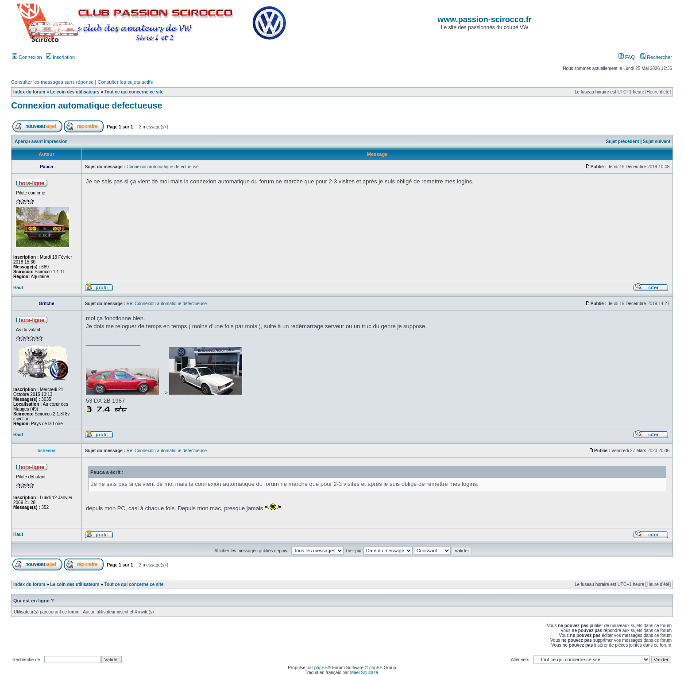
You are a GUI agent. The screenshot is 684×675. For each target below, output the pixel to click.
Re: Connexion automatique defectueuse (167, 303)
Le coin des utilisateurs (74, 91)
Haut (18, 287)
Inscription (60, 57)
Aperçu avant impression (41, 141)
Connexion (27, 57)
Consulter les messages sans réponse (52, 82)
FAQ (626, 57)
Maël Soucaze (364, 672)
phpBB (321, 667)
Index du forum (29, 91)
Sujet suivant (656, 141)
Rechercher (656, 57)
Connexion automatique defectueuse (86, 105)
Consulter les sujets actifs (125, 82)
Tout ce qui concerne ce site (134, 91)
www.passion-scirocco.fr (484, 19)
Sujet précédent (622, 141)
